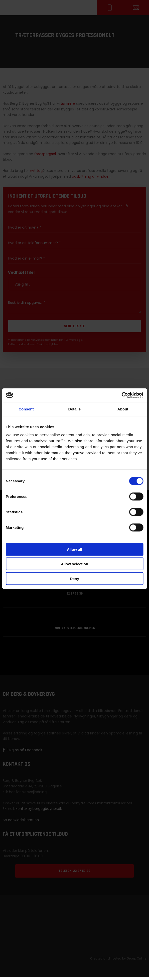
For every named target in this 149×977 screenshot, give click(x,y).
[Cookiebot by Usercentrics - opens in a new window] (121, 395)
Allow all (74, 549)
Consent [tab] (26, 409)
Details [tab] (74, 409)
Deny (74, 578)
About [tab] (122, 409)
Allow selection (74, 564)
